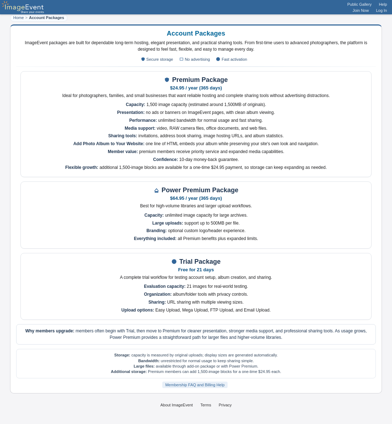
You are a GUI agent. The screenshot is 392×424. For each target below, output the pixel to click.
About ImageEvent (176, 405)
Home (18, 17)
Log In (381, 10)
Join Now (361, 10)
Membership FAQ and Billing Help (194, 385)
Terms (205, 405)
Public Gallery (359, 4)
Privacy (225, 405)
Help (383, 4)
